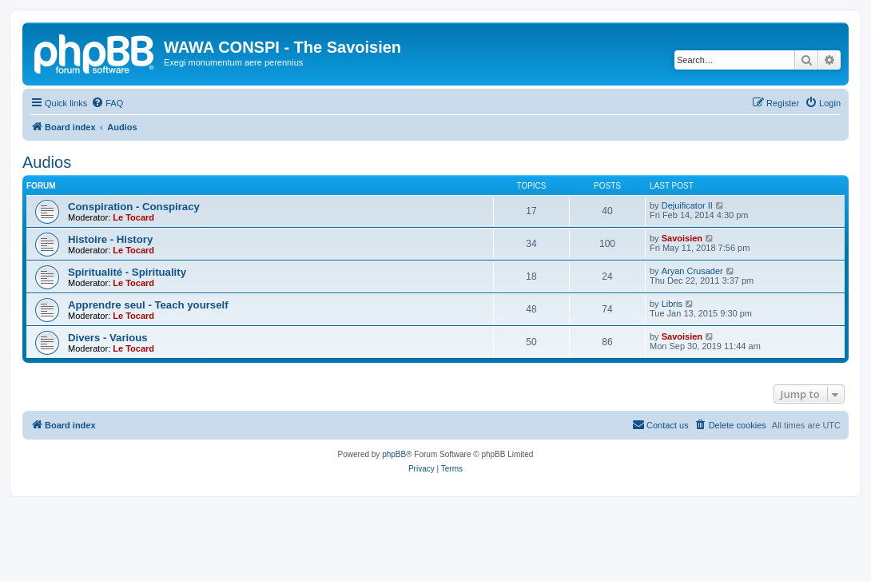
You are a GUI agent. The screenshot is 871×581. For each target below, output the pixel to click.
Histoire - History (110, 239)
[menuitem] (107, 103)
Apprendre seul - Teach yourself (148, 305)
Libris (672, 303)
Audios (46, 162)
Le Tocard (133, 217)
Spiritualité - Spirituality (127, 272)
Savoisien (682, 238)
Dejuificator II (687, 205)
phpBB (394, 454)
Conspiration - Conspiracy (134, 207)
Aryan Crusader (692, 271)
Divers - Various (108, 338)
